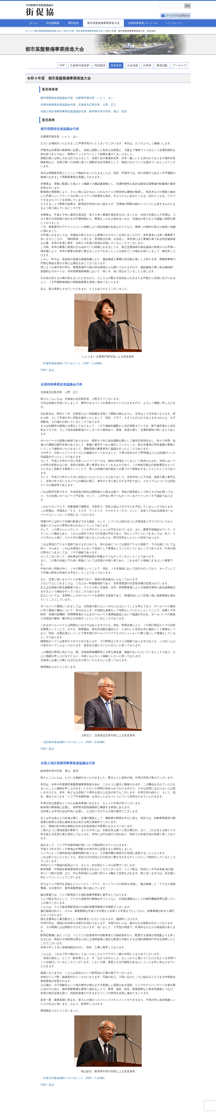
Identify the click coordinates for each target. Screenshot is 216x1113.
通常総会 (73, 23)
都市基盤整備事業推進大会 (103, 23)
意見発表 (116, 65)
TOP (62, 65)
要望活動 (162, 65)
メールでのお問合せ (178, 15)
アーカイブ (179, 65)
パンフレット (174, 23)
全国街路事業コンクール (143, 23)
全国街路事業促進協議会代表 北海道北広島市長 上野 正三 (78, 104)
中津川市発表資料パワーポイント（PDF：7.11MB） (74, 1078)
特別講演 (99, 65)
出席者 (147, 65)
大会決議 (132, 65)
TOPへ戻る (47, 370)
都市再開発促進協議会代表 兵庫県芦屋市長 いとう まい (78, 97)
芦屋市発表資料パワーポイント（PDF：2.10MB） (73, 363)
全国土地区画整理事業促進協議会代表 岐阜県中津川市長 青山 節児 (83, 111)
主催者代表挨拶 (79, 65)
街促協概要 (53, 23)
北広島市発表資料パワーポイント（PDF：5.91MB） (74, 742)
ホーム (34, 23)
